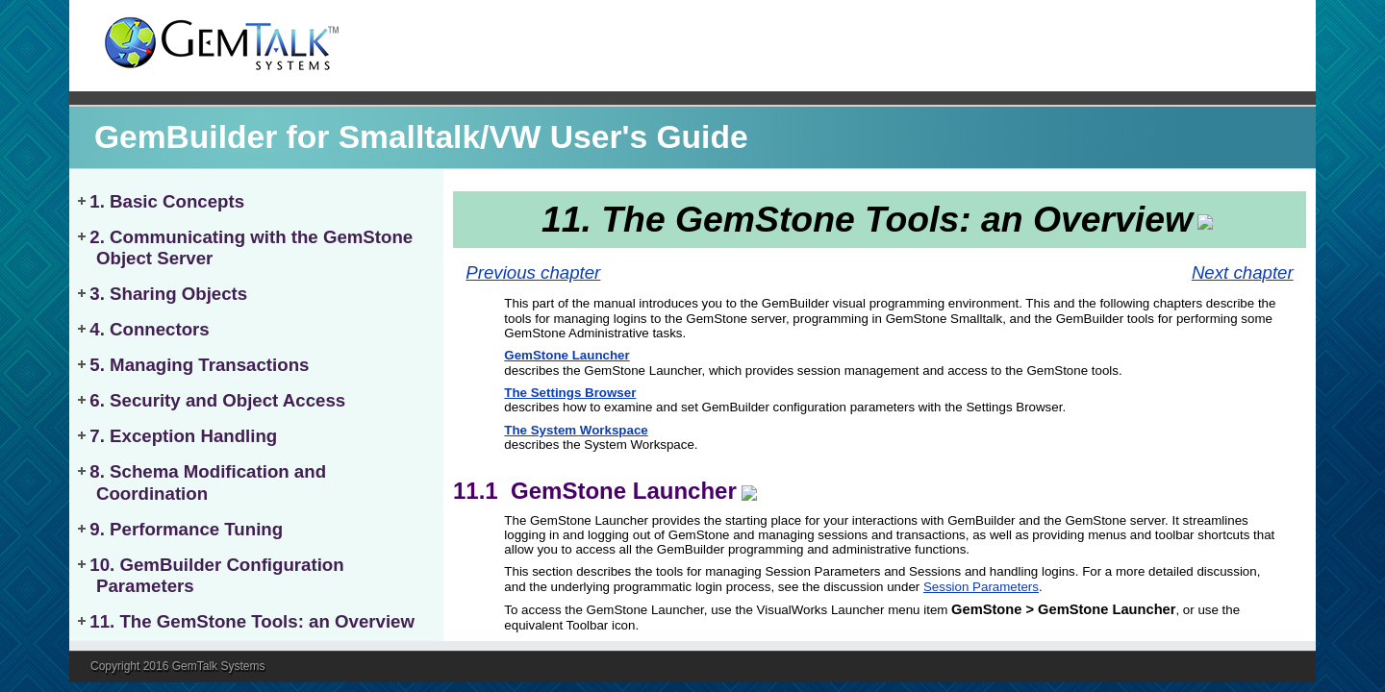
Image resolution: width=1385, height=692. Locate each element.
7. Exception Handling (183, 436)
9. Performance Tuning (186, 529)
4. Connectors (149, 329)
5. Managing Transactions (199, 365)
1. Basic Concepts (166, 201)
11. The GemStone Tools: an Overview (252, 621)
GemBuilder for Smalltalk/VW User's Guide (421, 137)
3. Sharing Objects (168, 294)
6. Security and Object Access (217, 400)
